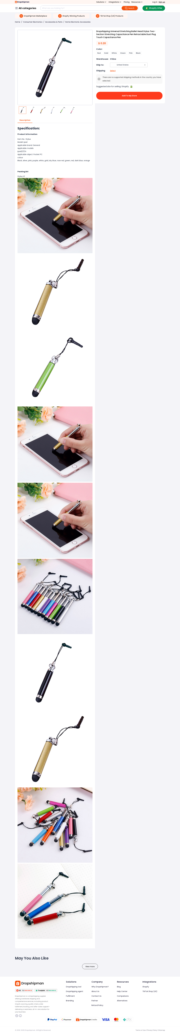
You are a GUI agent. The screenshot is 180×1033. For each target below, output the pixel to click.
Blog (119, 986)
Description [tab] (25, 120)
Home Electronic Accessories (77, 22)
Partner (95, 1000)
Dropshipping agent (74, 991)
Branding (70, 1000)
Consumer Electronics (32, 22)
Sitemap (161, 1030)
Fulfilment (70, 996)
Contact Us (96, 996)
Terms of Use (141, 1030)
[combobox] (125, 64)
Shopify (145, 986)
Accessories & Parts (53, 22)
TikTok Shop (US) (149, 991)
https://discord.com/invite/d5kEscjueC (20, 1015)
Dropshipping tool (73, 986)
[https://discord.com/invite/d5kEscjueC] (20, 1015)
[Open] (145, 65)
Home (17, 22)
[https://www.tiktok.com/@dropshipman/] (16, 1015)
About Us (95, 991)
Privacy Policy (152, 1030)
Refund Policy (97, 1005)
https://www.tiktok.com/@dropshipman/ (16, 1015)
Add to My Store (129, 96)
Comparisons (123, 996)
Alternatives (122, 1000)
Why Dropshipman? (100, 986)
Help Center (122, 991)
